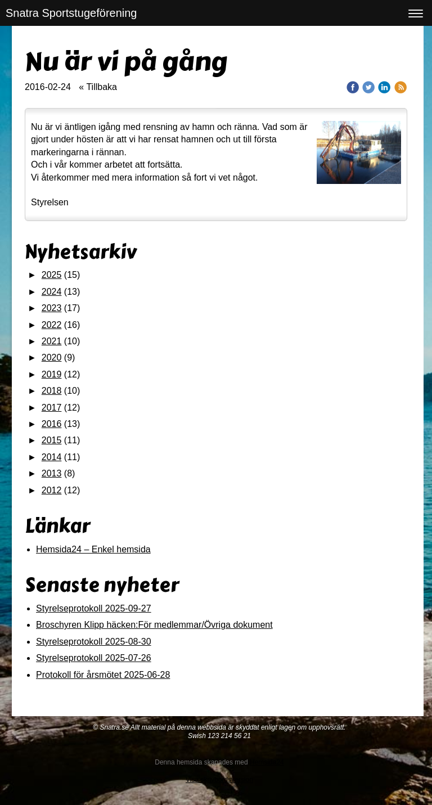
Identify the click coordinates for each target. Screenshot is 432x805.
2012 (52, 490)
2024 (52, 291)
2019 (52, 374)
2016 (52, 424)
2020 (52, 357)
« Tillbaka (98, 87)
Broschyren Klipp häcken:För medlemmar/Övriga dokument (154, 624)
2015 (52, 440)
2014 (52, 457)
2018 (52, 390)
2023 (52, 308)
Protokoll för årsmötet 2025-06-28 (103, 675)
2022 (52, 325)
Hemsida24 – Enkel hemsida (93, 549)
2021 (52, 341)
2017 (52, 407)
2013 (52, 473)
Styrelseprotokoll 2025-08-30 (93, 641)
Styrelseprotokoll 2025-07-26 (93, 658)
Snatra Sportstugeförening (71, 13)
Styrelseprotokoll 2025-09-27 (93, 608)
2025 (52, 275)
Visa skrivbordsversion (219, 780)
